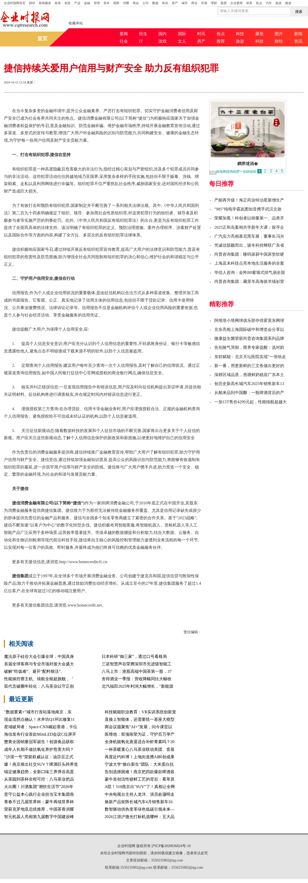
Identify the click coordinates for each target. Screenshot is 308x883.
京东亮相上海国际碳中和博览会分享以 (249, 329)
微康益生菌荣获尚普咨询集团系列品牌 (249, 338)
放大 (272, 83)
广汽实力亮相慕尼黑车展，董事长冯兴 (249, 236)
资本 (106, 3)
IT (141, 41)
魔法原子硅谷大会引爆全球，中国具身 (39, 656)
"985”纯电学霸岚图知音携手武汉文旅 (248, 209)
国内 (162, 34)
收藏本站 (76, 23)
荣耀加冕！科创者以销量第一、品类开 (249, 218)
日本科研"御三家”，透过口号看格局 (134, 656)
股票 (223, 3)
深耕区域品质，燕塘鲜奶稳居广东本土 (249, 374)
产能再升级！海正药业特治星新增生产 (249, 200)
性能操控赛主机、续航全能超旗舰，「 (39, 679)
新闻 (298, 34)
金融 (87, 3)
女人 (182, 41)
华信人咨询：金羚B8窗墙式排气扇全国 (249, 272)
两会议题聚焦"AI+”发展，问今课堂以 (138, 727)
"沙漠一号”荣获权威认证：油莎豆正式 (38, 757)
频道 (288, 3)
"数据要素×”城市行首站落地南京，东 (38, 712)
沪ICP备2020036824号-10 (170, 846)
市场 (204, 3)
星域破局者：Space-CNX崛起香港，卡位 (40, 727)
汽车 (269, 3)
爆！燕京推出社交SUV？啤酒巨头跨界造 (41, 764)
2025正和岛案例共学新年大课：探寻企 (249, 227)
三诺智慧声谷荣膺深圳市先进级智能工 (136, 664)
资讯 (298, 41)
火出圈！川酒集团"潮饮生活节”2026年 (38, 786)
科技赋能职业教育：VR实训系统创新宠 (140, 712)
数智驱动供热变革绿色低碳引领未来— (140, 809)
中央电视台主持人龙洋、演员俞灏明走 (140, 794)
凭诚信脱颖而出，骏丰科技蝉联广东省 (249, 245)
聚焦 (259, 34)
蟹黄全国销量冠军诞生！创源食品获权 (39, 742)
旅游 (278, 3)
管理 (97, 3)
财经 (32, 3)
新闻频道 (45, 3)
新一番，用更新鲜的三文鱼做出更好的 (249, 365)
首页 (14, 3)
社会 (124, 41)
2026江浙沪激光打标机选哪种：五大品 (140, 816)
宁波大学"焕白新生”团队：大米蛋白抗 (139, 764)
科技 (240, 34)
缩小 (291, 83)
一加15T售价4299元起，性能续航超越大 (250, 402)
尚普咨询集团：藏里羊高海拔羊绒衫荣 (249, 281)
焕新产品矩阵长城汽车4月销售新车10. (139, 802)
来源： (31, 82)
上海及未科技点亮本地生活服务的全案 (249, 263)
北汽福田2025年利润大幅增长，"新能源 (137, 686)
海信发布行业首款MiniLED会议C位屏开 (40, 734)
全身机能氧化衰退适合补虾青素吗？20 (140, 742)
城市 (184, 3)
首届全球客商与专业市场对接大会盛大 (39, 664)
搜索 (298, 11)
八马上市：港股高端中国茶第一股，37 (136, 671)
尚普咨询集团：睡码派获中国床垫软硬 (249, 254)
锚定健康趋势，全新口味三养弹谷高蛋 (39, 772)
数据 (155, 3)
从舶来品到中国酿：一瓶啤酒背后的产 (249, 392)
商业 (194, 3)
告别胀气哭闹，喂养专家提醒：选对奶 (249, 347)
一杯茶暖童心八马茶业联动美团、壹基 (140, 749)
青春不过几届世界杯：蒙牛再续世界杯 (39, 802)
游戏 (162, 41)
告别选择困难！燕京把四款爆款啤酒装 (140, 772)
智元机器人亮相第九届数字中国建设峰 (39, 816)
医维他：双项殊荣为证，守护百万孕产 (140, 734)
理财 (214, 3)
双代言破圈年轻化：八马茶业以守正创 (39, 686)
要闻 (124, 34)
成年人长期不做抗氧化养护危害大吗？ (39, 749)
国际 (182, 34)
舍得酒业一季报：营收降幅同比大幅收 (136, 679)
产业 (77, 3)
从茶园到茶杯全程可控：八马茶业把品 (39, 779)
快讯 (165, 3)
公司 (145, 3)
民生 (143, 34)
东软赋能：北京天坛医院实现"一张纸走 (250, 356)
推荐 (221, 41)
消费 (126, 3)
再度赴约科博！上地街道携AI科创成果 (140, 757)
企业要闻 (236, 3)
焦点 (221, 34)
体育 (249, 3)
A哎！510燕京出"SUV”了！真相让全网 (140, 786)
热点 (259, 3)
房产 (175, 3)
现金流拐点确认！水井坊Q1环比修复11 (39, 719)
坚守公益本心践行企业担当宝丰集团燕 (39, 794)
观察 (116, 3)
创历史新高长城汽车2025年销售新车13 (249, 383)
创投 (67, 3)
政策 (58, 3)
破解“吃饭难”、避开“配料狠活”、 (34, 671)
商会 (136, 3)
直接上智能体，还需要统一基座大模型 (140, 719)
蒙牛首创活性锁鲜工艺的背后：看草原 (140, 779)
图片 (279, 34)
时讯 (201, 34)
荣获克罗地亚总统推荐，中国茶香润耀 (39, 809)
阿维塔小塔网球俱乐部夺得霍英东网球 (249, 320)
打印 (254, 83)
